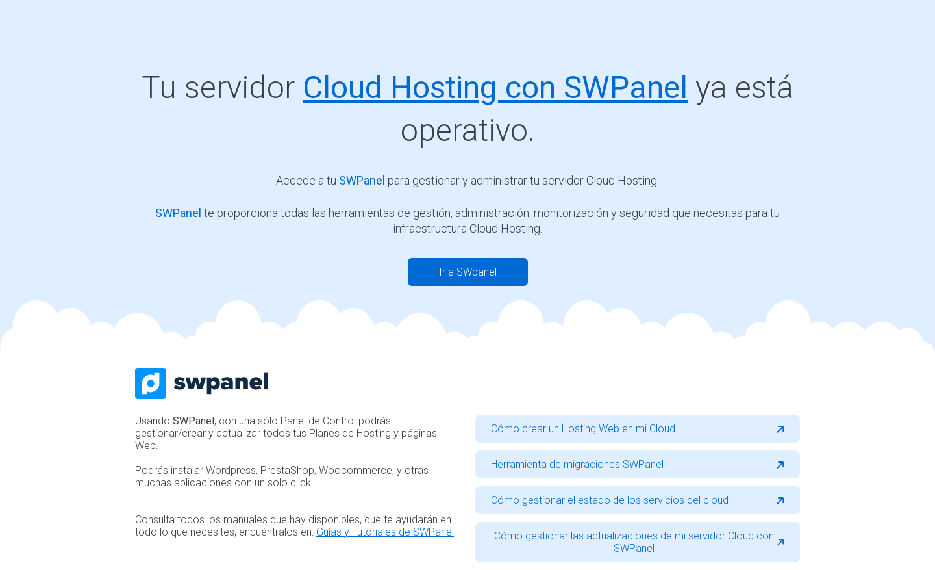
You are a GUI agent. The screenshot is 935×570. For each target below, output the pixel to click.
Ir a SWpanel (468, 272)
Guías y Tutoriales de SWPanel (385, 532)
